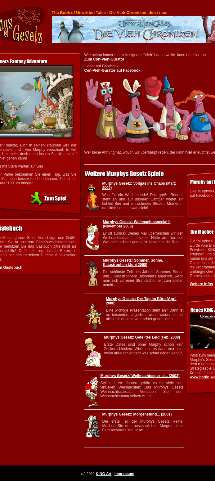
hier (189, 152)
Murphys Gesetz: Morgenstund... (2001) (137, 414)
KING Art (103, 474)
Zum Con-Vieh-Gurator (104, 59)
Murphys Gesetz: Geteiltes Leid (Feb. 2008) (142, 337)
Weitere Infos (201, 284)
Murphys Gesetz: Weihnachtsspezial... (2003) (140, 376)
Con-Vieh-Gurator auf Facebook (112, 70)
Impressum (124, 474)
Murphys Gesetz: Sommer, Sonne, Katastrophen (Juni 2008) (133, 262)
